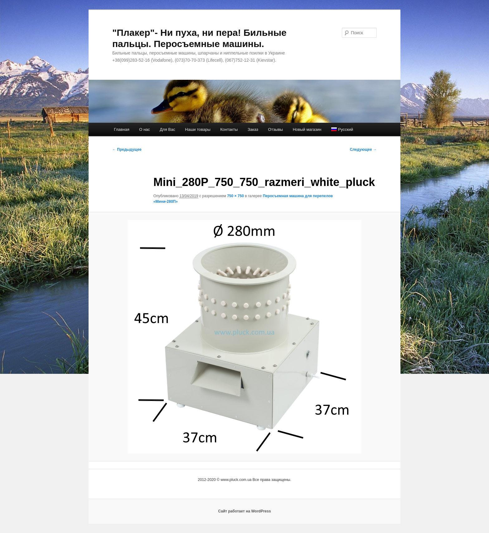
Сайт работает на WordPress (244, 511)
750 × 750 (235, 196)
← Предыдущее (127, 149)
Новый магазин (307, 129)
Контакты (229, 129)
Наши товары (198, 129)
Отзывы (275, 129)
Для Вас (167, 129)
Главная (121, 129)
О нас (144, 129)
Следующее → (363, 149)
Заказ (253, 129)
